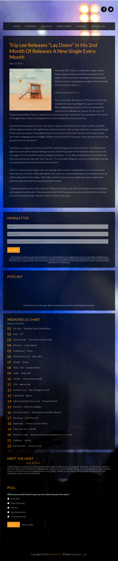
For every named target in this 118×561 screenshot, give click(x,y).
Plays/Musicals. (18, 503)
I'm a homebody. (18, 516)
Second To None (21, 412)
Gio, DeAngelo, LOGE (39, 390)
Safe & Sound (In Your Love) (26, 401)
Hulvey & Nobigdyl (32, 406)
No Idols (17, 328)
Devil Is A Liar (20, 339)
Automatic (18, 423)
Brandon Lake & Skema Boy (37, 328)
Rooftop (17, 406)
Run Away (18, 417)
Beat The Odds (20, 434)
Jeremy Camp (35, 445)
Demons (17, 345)
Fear (15, 334)
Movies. (14, 507)
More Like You (20, 429)
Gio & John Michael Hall (40, 339)
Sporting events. (18, 512)
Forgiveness (19, 350)
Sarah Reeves (31, 417)
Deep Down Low (21, 356)
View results (27, 524)
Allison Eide (25, 384)
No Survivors (19, 445)
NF (21, 334)
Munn (30, 350)
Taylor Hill (25, 373)
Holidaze (17, 440)
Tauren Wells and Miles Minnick (46, 412)
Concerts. (15, 498)
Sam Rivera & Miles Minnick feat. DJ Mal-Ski (51, 434)
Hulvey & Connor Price (36, 423)
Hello (16, 373)
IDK (15, 384)
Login (84, 554)
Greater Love (20, 390)
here (78, 85)
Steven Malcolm (50, 401)
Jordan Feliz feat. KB (32, 378)
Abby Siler (37, 356)
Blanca (29, 395)
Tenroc (25, 362)
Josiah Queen (30, 345)
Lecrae (27, 440)
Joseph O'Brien (33, 367)
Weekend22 (37, 10)
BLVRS (33, 429)
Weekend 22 (55, 554)
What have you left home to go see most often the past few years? (38, 494)
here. (77, 92)
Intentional (18, 395)
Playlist (16, 362)
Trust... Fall (18, 367)
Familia (16, 378)
